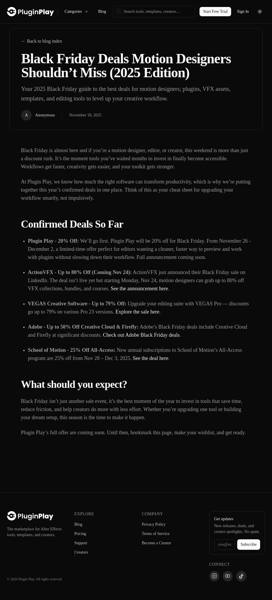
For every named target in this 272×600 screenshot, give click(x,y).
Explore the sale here (137, 312)
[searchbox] (154, 11)
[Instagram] (214, 576)
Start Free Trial (215, 11)
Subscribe (249, 544)
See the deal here (150, 358)
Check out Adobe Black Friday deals (141, 335)
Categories (77, 11)
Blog (102, 11)
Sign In (243, 11)
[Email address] (224, 544)
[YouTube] (228, 576)
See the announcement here (139, 288)
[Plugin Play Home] (30, 515)
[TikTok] (241, 576)
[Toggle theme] (260, 11)
